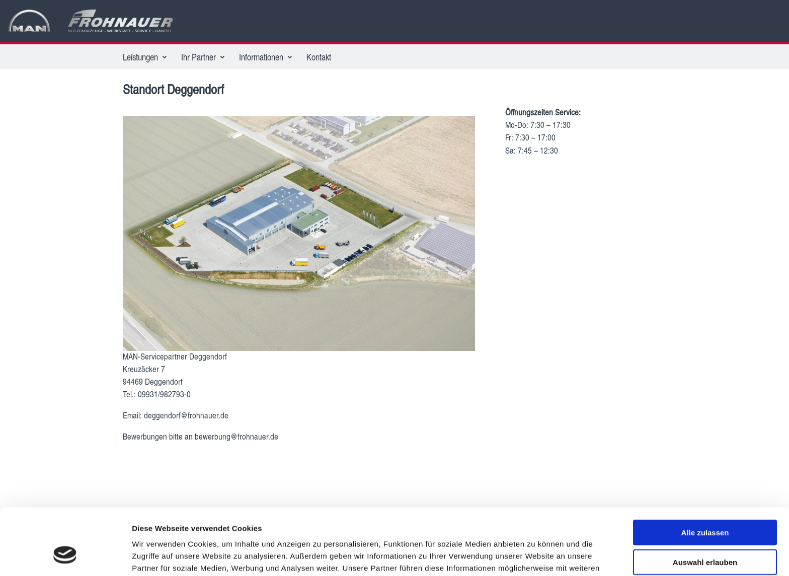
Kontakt (318, 58)
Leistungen (140, 58)
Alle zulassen (705, 475)
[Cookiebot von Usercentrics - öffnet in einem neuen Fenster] (65, 556)
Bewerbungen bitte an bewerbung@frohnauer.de (200, 436)
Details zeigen (535, 556)
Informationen (261, 58)
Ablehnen (705, 534)
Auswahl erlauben (705, 505)
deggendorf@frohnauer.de (187, 415)
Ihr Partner (198, 58)
